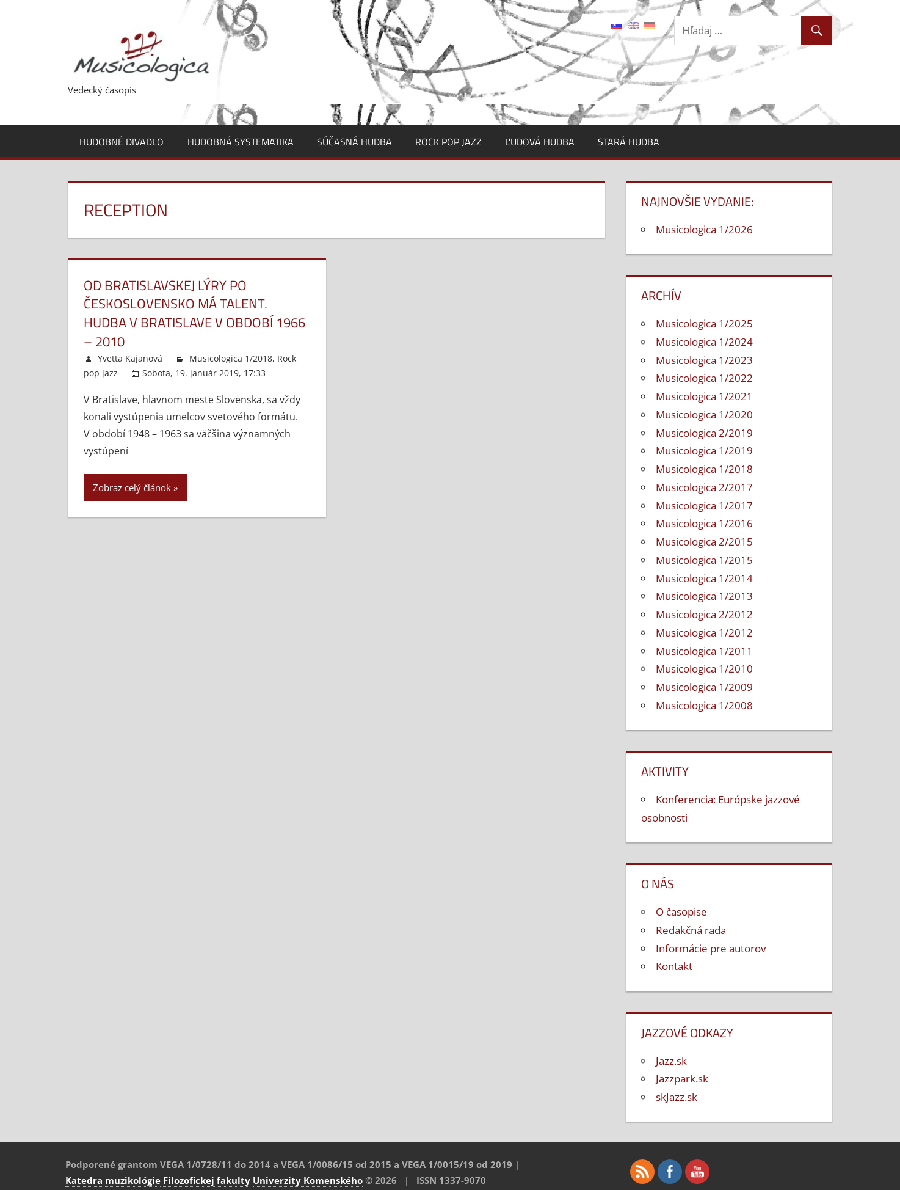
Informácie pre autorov (711, 948)
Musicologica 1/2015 (704, 560)
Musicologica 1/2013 (704, 596)
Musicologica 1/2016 (704, 523)
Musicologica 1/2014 (704, 578)
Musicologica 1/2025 (704, 323)
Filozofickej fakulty (206, 1180)
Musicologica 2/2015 (704, 542)
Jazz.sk (671, 1061)
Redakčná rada (691, 930)
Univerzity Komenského (308, 1180)
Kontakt (674, 966)
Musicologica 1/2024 (704, 342)
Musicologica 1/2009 (704, 687)
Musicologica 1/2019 (704, 451)
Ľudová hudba (540, 141)
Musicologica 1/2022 (704, 378)
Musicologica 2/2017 (704, 487)
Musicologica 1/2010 (704, 669)
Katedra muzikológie (113, 1180)
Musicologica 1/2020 (704, 414)
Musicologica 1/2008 (704, 705)
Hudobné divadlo (121, 141)
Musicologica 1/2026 (704, 229)
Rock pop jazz (448, 141)
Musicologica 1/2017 (704, 505)
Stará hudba (628, 141)
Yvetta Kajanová (130, 358)
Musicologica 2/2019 (704, 433)
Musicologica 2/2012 (704, 614)
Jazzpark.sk (682, 1078)
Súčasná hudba (354, 141)
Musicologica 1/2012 (704, 633)
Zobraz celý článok (132, 487)
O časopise (681, 912)
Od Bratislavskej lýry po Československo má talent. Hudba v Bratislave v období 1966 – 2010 (194, 313)
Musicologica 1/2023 (704, 360)
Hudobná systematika (240, 141)
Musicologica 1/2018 (230, 358)
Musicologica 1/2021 (704, 396)
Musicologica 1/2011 (704, 651)
